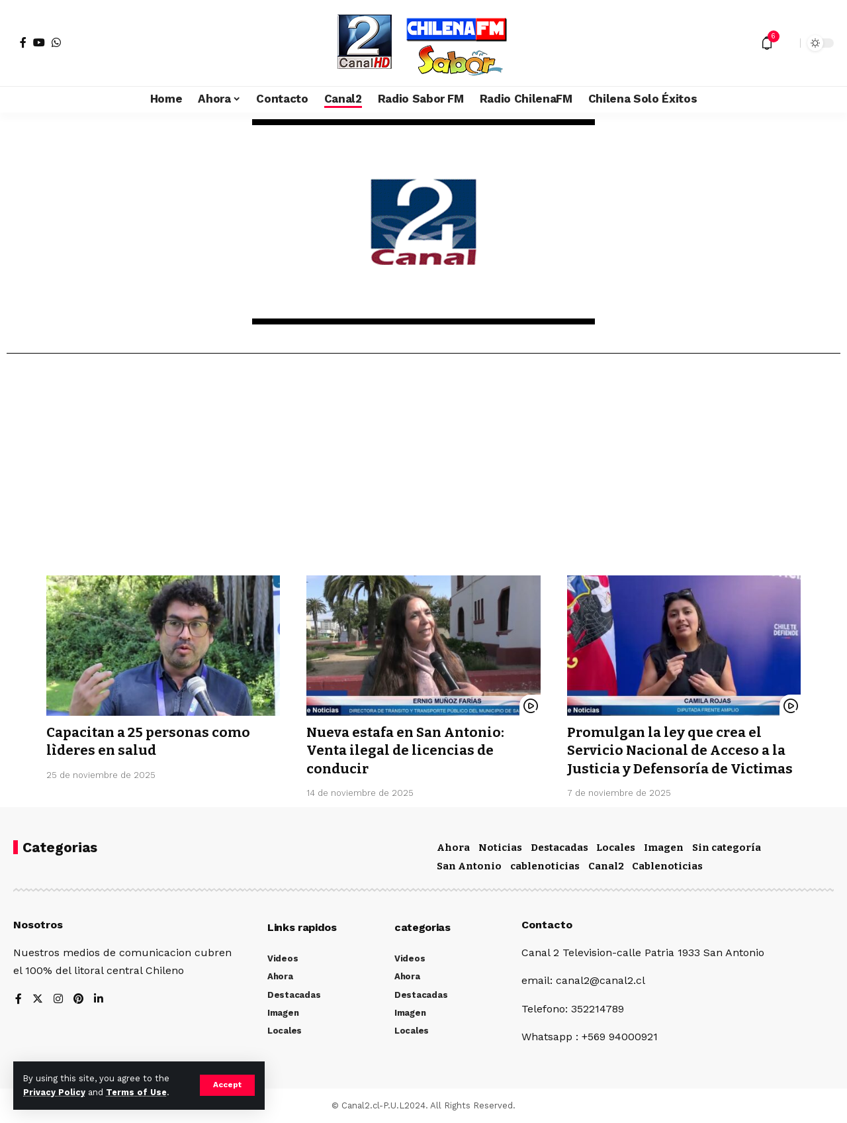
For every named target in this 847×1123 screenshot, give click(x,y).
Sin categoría (726, 848)
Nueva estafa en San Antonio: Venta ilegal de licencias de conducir (410, 750)
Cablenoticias (667, 866)
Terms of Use (136, 1092)
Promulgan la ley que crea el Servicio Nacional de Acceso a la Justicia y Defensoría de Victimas (683, 750)
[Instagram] (58, 999)
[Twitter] (37, 999)
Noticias (500, 848)
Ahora (453, 848)
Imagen (664, 848)
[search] (786, 43)
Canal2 (606, 866)
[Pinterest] (78, 999)
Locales (615, 848)
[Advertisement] (423, 469)
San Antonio (469, 866)
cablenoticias (545, 866)
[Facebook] (23, 42)
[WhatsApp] (56, 42)
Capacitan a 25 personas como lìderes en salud (151, 741)
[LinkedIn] (99, 999)
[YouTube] (39, 42)
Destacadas (559, 848)
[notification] (767, 43)
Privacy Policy (54, 1092)
